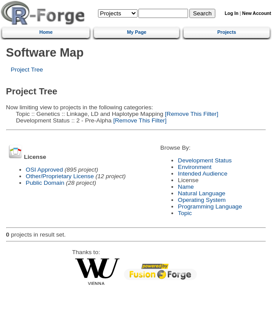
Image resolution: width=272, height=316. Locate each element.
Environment (194, 167)
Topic (185, 213)
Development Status (205, 160)
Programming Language (210, 206)
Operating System (202, 200)
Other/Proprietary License (60, 176)
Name (186, 186)
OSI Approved (44, 169)
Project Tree (27, 69)
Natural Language (201, 193)
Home (46, 32)
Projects (226, 32)
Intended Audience (203, 173)
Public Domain (45, 183)
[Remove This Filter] (190, 114)
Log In (231, 13)
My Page (136, 32)
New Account (256, 13)
